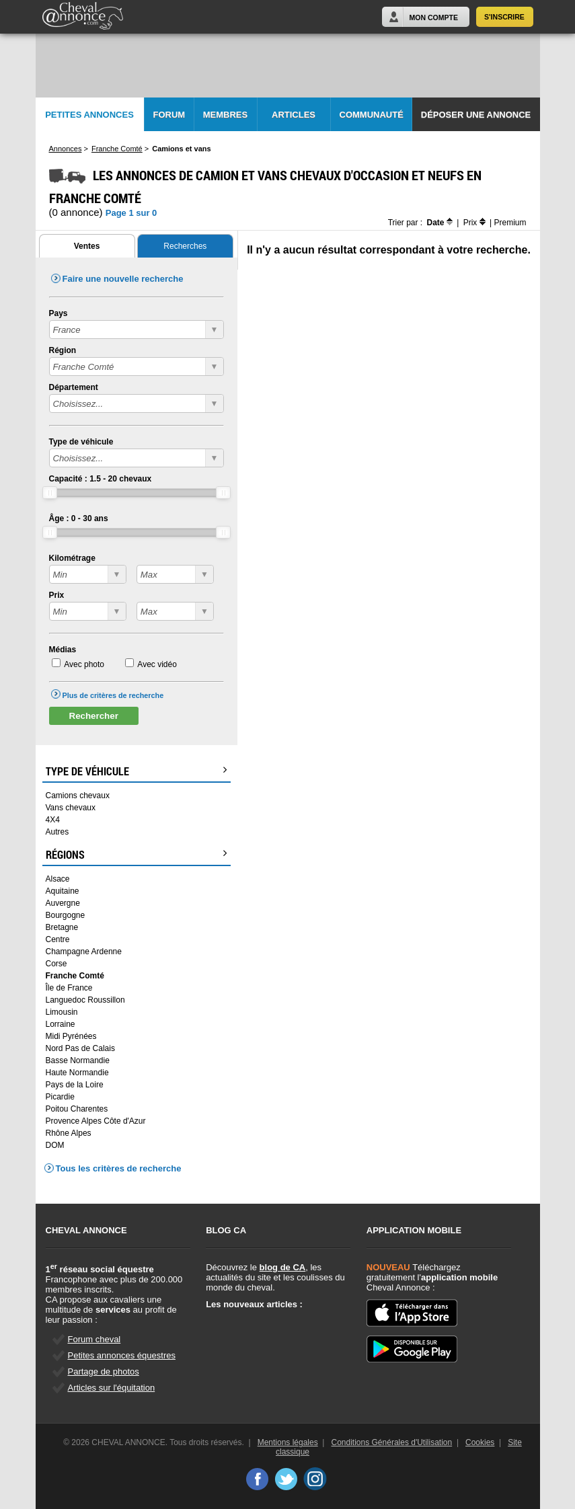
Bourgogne (65, 915)
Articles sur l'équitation (111, 1388)
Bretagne (62, 927)
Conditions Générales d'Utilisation (392, 1442)
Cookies (479, 1442)
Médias (63, 649)
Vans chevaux (71, 807)
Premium (510, 222)
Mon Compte (434, 17)
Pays (58, 313)
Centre (58, 939)
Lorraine (60, 1024)
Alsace (58, 879)
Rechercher (93, 716)
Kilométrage (72, 558)
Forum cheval (94, 1339)
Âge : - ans (78, 518)
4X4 (53, 819)
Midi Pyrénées (71, 1036)
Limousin (62, 1012)
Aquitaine (62, 891)
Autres (57, 832)
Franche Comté (75, 975)
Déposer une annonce (476, 115)
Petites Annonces (89, 115)
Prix (57, 595)
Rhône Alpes (68, 1133)
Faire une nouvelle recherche (123, 279)
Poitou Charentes (77, 1109)
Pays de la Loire (75, 1084)
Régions (136, 854)
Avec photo (84, 664)
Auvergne (63, 903)
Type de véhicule (81, 442)
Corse (56, 963)
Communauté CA (372, 121)
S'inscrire (504, 17)
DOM (55, 1145)
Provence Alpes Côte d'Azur (96, 1121)
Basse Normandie (78, 1060)
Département (73, 387)
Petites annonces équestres (122, 1355)
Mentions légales (288, 1442)
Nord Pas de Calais (80, 1048)
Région (63, 350)
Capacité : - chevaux (100, 478)
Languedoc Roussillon (85, 1000)
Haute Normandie (77, 1072)
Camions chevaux (78, 795)
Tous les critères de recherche (119, 1168)
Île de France (69, 988)
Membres (225, 115)
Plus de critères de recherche (113, 695)
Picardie (60, 1096)
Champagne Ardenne (84, 951)
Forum (169, 115)
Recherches (184, 246)
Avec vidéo (156, 664)
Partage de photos (103, 1371)
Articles (293, 115)
